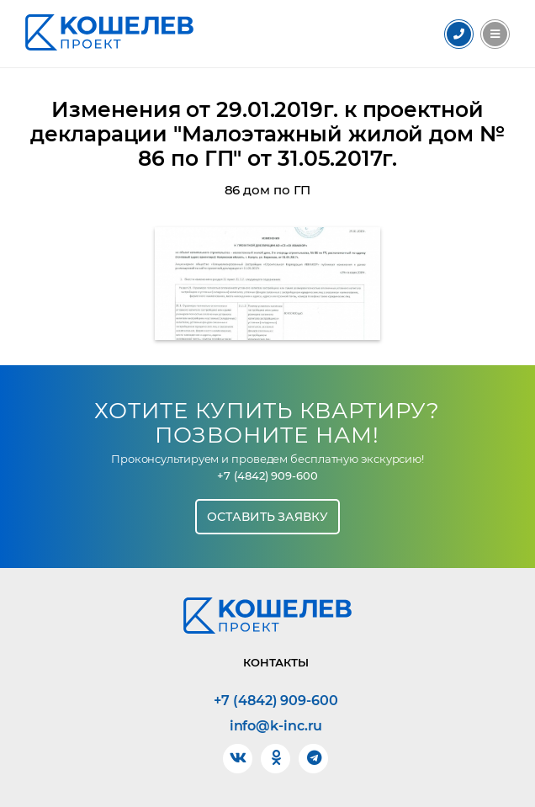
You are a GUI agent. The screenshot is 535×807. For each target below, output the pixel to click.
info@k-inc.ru (276, 726)
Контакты (276, 662)
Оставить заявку (267, 516)
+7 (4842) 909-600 (267, 476)
